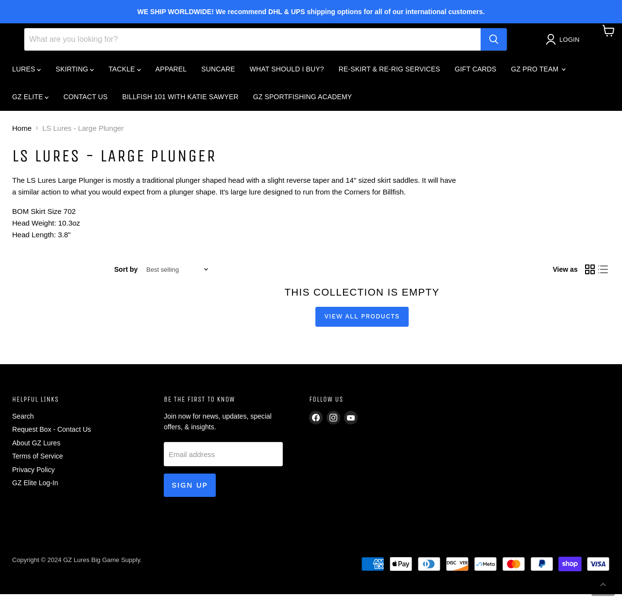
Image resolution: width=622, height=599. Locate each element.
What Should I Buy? (287, 74)
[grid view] (590, 275)
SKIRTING (74, 74)
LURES (26, 74)
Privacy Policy (33, 474)
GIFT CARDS (476, 74)
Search (23, 421)
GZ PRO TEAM (538, 74)
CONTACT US (85, 102)
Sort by (126, 274)
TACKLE (124, 74)
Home (22, 133)
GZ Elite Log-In (35, 488)
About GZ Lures (36, 448)
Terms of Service (37, 461)
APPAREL (171, 74)
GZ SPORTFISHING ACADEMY (302, 102)
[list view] (603, 275)
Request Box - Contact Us (51, 434)
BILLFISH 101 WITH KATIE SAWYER (180, 102)
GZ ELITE (30, 102)
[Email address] (223, 459)
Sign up (190, 489)
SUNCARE (218, 74)
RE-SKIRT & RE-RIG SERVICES (389, 74)
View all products (362, 321)
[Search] (252, 44)
